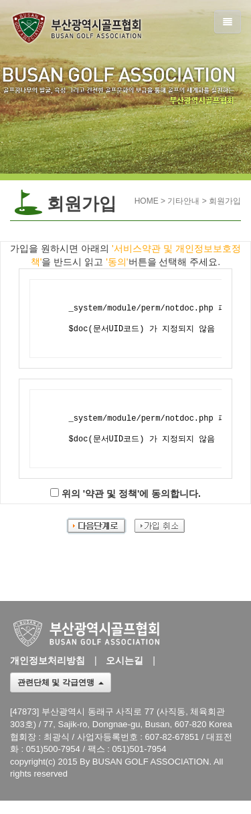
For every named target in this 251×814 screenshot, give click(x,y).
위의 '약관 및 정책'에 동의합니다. (131, 493)
